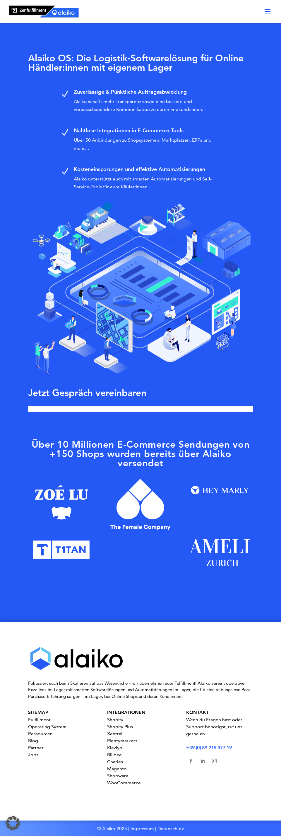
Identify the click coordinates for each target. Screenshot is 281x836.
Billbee (114, 754)
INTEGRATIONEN (126, 712)
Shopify (115, 719)
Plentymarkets (122, 740)
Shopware (117, 775)
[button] (13, 823)
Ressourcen (40, 733)
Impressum (142, 828)
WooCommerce (124, 782)
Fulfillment (39, 719)
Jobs (33, 754)
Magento (117, 768)
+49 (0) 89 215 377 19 (209, 747)
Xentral (114, 733)
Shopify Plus (120, 726)
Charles (115, 761)
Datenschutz (170, 828)
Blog (33, 740)
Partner (36, 747)
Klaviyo (114, 747)
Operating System (47, 726)
